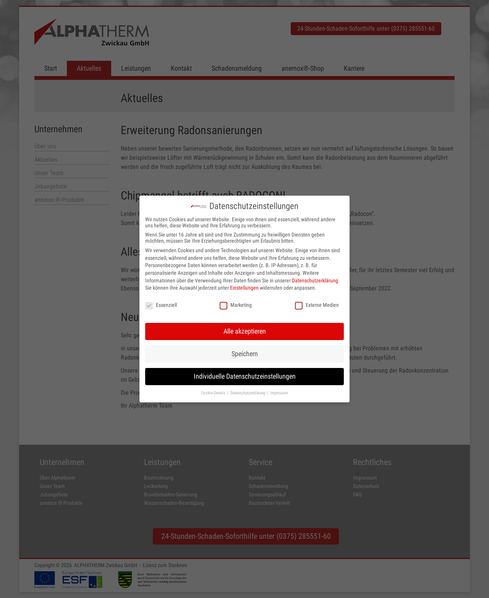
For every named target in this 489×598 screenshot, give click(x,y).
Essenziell (161, 304)
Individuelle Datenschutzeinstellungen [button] (245, 375)
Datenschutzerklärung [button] (248, 391)
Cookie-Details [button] (214, 391)
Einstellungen (244, 287)
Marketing (236, 304)
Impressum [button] (279, 391)
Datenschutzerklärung (315, 279)
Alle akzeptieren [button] (244, 330)
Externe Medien (317, 304)
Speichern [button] (245, 353)
